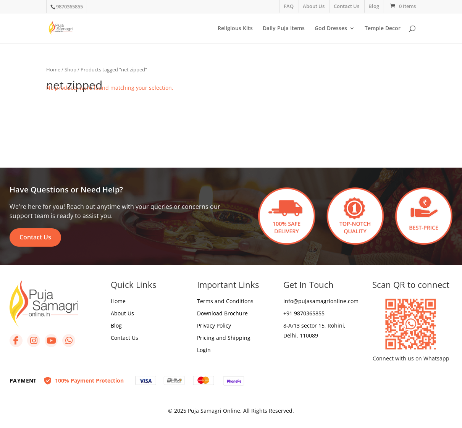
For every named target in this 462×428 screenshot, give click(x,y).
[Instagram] (33, 340)
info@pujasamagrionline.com (321, 301)
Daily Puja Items (284, 29)
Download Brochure (222, 313)
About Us (314, 6)
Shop (70, 69)
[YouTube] (51, 340)
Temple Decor (383, 29)
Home (53, 69)
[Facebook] (16, 340)
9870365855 (69, 6)
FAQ (289, 6)
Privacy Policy (214, 325)
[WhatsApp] (68, 340)
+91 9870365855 (304, 313)
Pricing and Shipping (223, 337)
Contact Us (346, 6)
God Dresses (331, 29)
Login (204, 350)
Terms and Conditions (225, 301)
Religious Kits (235, 29)
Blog (373, 6)
